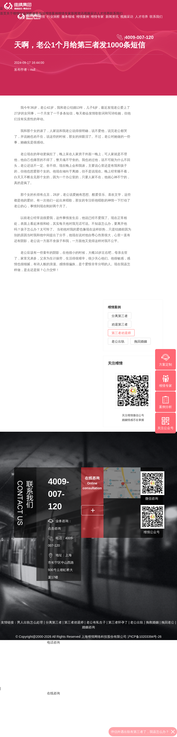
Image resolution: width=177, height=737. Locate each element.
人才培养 (141, 16)
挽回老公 (167, 622)
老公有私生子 (96, 622)
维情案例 (82, 16)
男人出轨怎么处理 (30, 622)
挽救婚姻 (152, 622)
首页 (25, 16)
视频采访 (126, 16)
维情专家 (97, 16)
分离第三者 (120, 317)
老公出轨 (118, 342)
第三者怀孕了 (118, 622)
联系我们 (156, 16)
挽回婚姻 (140, 342)
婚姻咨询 (88, 627)
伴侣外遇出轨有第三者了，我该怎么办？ (140, 732)
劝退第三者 (120, 325)
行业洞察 (53, 16)
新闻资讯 (112, 16)
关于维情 (38, 16)
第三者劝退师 (121, 334)
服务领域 (68, 16)
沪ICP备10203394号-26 (144, 636)
